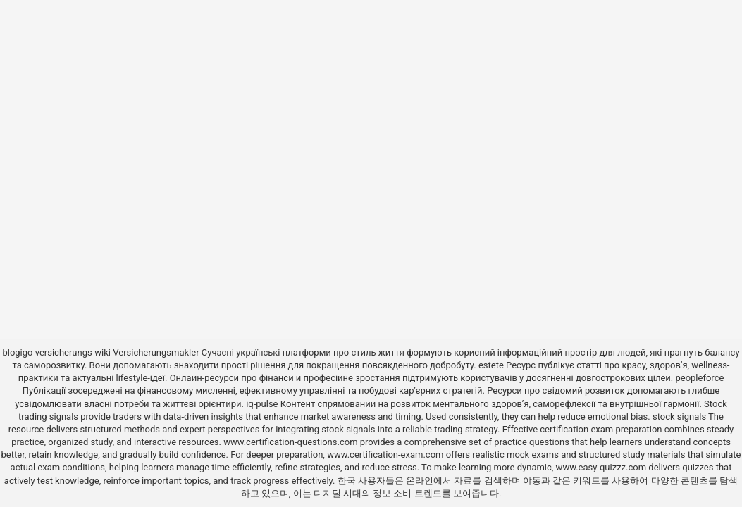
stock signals (679, 416)
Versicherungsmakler (156, 352)
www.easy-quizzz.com (602, 467)
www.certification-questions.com (291, 442)
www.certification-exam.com (386, 454)
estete (491, 365)
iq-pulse (262, 404)
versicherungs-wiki (73, 352)
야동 (532, 480)
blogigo (17, 352)
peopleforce (699, 378)
